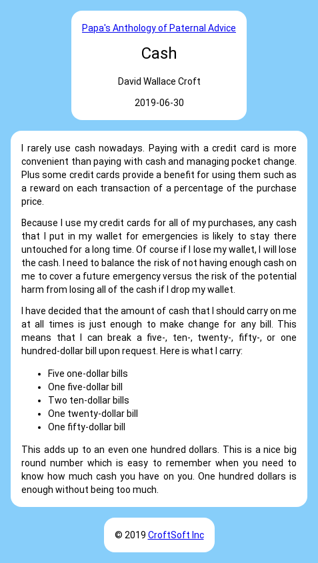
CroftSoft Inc (176, 535)
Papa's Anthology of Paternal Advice (159, 28)
